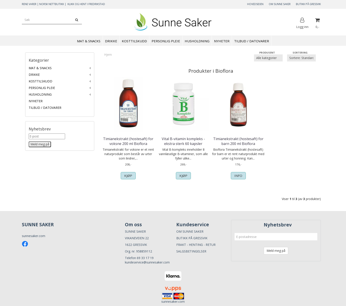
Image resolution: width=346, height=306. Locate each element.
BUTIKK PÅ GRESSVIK (308, 4)
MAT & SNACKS (40, 68)
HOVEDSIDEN (255, 4)
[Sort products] (301, 57)
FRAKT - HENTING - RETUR (196, 245)
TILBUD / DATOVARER (45, 108)
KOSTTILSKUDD (40, 81)
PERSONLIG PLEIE (42, 88)
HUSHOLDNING (40, 94)
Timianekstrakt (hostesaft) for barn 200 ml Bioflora (238, 141)
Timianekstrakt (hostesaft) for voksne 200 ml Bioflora (128, 141)
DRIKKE (34, 74)
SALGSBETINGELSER (191, 251)
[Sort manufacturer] (268, 57)
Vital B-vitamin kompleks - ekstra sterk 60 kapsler (183, 141)
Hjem (108, 54)
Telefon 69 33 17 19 (139, 258)
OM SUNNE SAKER (280, 4)
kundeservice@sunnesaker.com (147, 262)
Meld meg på (276, 251)
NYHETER (36, 101)
